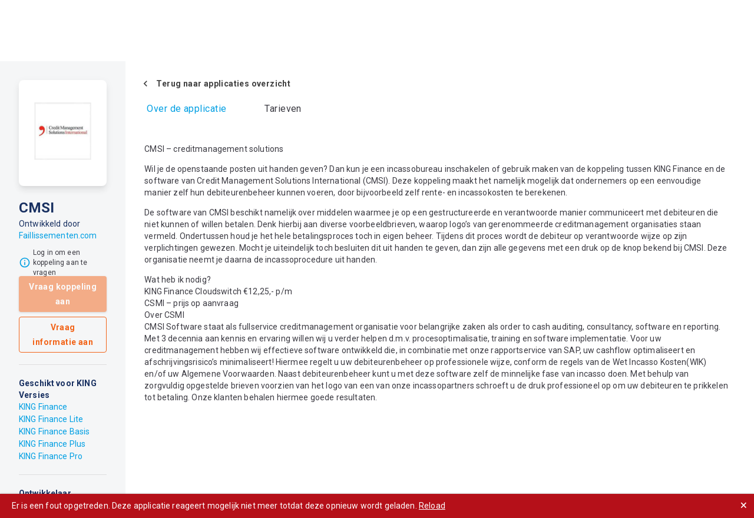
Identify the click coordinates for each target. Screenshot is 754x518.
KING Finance (43, 406)
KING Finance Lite (51, 419)
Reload (432, 505)
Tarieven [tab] (283, 108)
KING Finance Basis (54, 431)
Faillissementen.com (58, 235)
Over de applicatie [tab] (186, 108)
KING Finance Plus (52, 444)
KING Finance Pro (50, 456)
